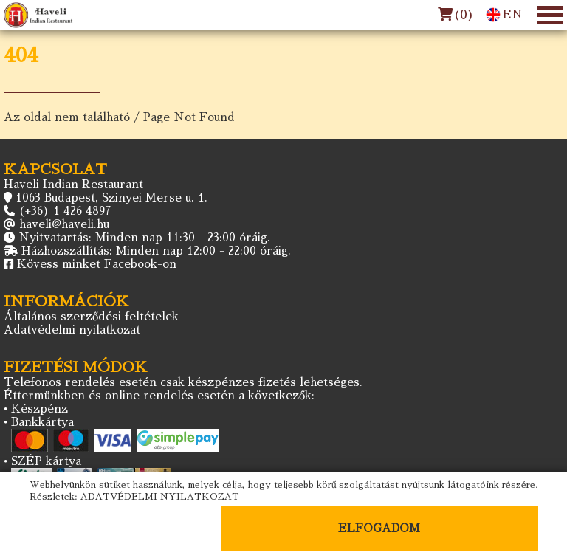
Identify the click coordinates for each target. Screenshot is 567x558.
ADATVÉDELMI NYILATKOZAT (159, 496)
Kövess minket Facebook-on (96, 263)
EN (504, 14)
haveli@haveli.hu (64, 224)
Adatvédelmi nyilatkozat (72, 329)
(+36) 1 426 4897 (64, 210)
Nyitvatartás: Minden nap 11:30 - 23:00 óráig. (144, 237)
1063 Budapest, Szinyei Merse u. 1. (111, 197)
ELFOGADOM (379, 528)
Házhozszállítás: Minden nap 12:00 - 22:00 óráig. (156, 250)
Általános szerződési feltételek (91, 316)
